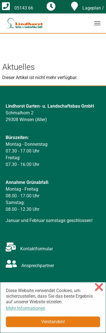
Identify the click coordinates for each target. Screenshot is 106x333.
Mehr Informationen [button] (25, 308)
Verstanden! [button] (53, 321)
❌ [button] (98, 287)
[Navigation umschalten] (97, 23)
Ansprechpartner (30, 265)
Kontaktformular (29, 248)
